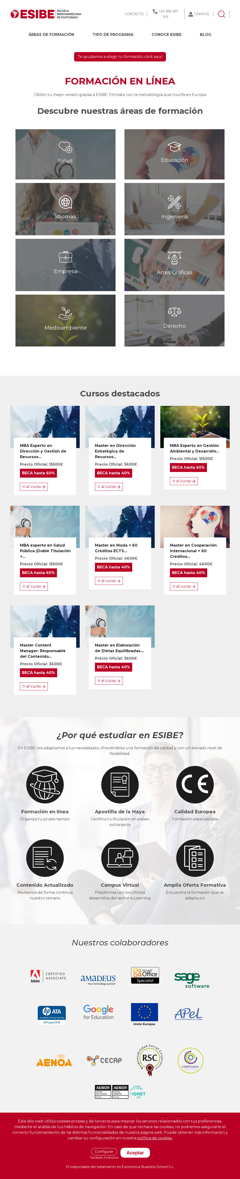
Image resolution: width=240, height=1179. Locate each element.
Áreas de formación (51, 34)
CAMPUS (201, 14)
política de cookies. (154, 1138)
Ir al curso (33, 554)
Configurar (104, 1151)
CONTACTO (134, 14)
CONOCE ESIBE (166, 34)
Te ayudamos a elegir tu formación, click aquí (120, 125)
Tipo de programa (113, 34)
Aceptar (135, 1152)
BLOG (205, 34)
